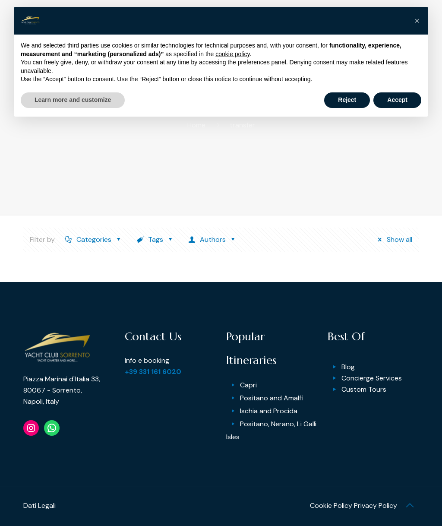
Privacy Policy (375, 505)
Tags (155, 239)
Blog (348, 366)
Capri (248, 385)
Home (196, 125)
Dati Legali (39, 505)
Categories (93, 239)
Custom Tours (363, 389)
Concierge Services (371, 378)
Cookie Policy (331, 505)
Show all (392, 239)
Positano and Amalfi (271, 397)
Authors (212, 239)
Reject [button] (347, 99)
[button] (417, 21)
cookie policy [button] (232, 54)
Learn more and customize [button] (73, 99)
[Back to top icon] (410, 505)
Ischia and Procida (268, 410)
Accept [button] (397, 99)
